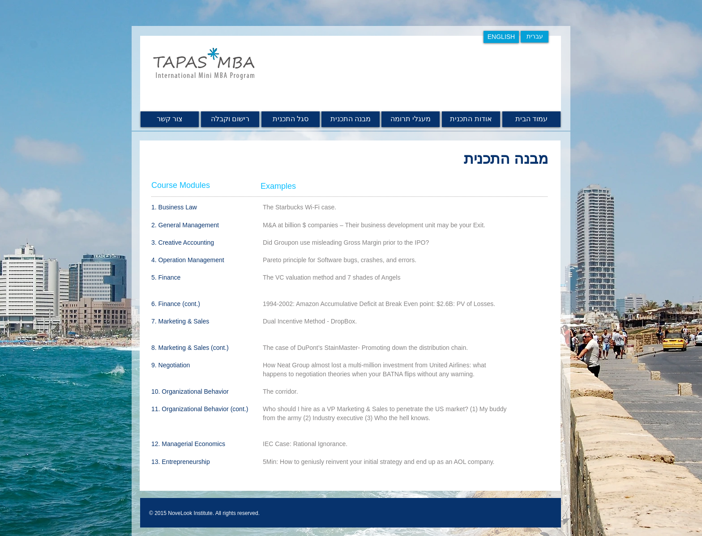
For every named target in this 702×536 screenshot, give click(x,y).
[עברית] (534, 37)
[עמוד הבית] (531, 119)
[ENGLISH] (501, 37)
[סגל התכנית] (290, 119)
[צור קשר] (170, 119)
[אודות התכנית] (471, 119)
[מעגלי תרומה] (410, 119)
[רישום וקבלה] (230, 119)
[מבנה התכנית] (350, 119)
